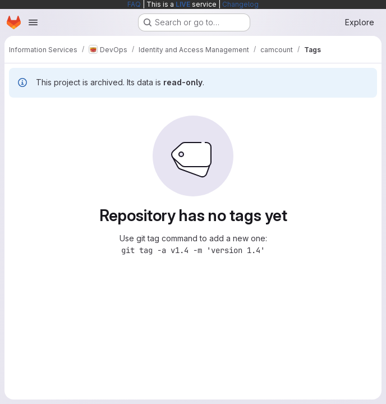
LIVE (183, 4)
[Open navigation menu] (33, 22)
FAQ (134, 4)
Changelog (240, 4)
